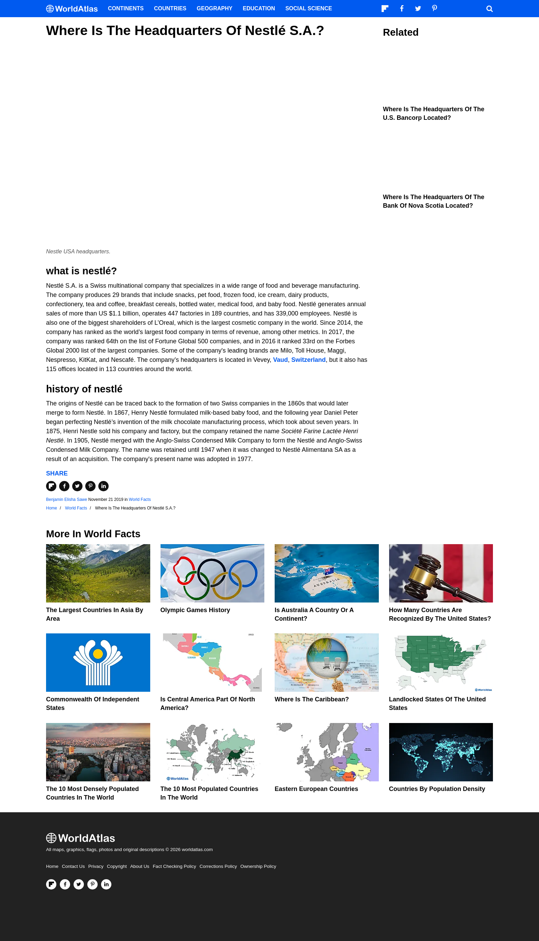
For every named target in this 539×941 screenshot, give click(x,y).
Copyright (117, 866)
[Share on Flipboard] (51, 486)
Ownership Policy (258, 866)
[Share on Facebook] (64, 486)
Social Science (308, 8)
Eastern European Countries (316, 788)
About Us (140, 866)
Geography (214, 8)
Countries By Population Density (437, 788)
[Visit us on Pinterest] (92, 884)
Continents (126, 8)
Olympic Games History (195, 610)
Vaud (280, 359)
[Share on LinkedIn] (103, 486)
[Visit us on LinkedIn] (106, 884)
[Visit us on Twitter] (79, 884)
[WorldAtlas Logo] (74, 9)
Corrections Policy (218, 866)
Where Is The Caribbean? (312, 699)
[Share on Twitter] (77, 486)
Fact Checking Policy (174, 866)
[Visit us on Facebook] (65, 884)
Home (52, 866)
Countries (170, 8)
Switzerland (308, 359)
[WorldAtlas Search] (489, 8)
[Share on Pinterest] (90, 486)
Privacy (95, 866)
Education (259, 8)
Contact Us (73, 866)
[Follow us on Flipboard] (51, 884)
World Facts (140, 499)
